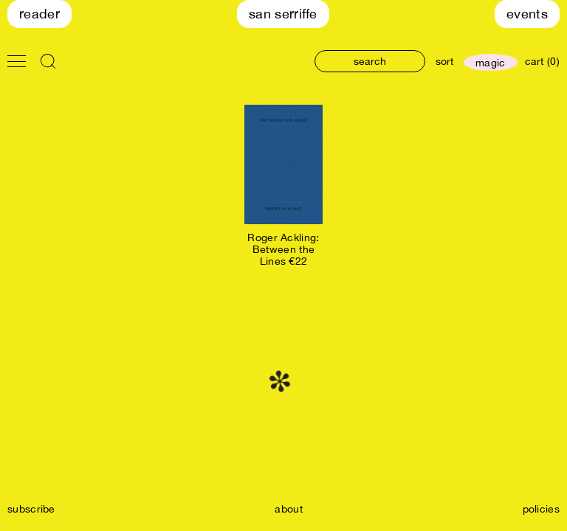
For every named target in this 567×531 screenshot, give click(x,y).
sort (444, 61)
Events (527, 13)
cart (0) (542, 61)
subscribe (31, 509)
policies (541, 509)
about (289, 509)
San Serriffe (283, 13)
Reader (39, 13)
